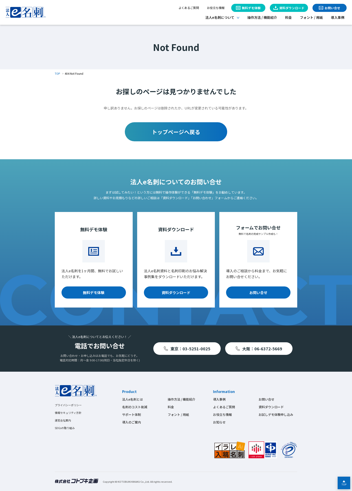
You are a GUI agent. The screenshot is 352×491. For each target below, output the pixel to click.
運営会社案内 (63, 420)
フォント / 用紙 (311, 17)
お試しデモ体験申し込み (276, 414)
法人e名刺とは (132, 399)
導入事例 (337, 17)
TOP (57, 73)
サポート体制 (131, 414)
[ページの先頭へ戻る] (344, 483)
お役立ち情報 (215, 8)
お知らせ (219, 422)
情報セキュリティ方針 (68, 413)
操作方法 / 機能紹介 (262, 17)
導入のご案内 (131, 422)
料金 (288, 17)
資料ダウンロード (176, 292)
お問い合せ (258, 292)
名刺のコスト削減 (134, 407)
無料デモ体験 (93, 292)
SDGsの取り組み (65, 428)
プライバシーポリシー (68, 405)
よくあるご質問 (188, 8)
